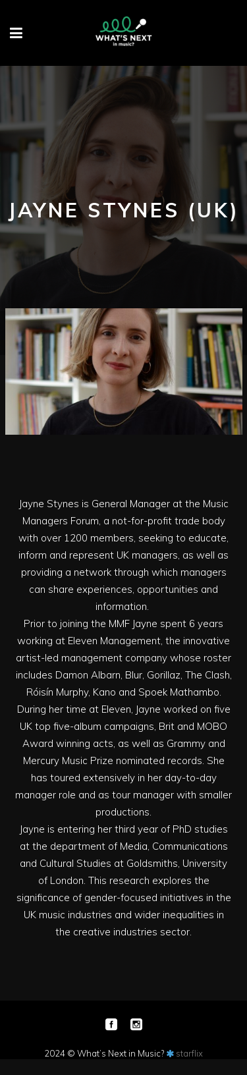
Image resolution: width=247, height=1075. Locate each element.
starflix (189, 1053)
